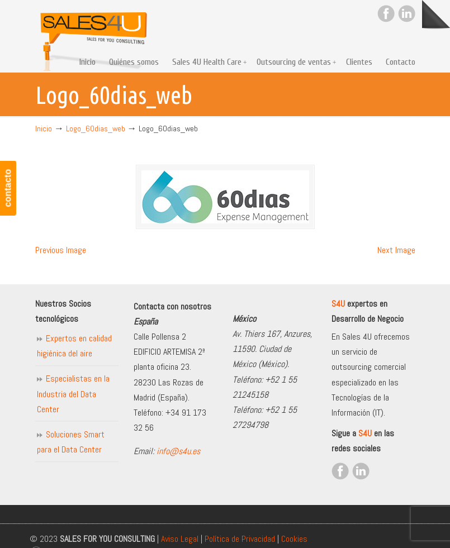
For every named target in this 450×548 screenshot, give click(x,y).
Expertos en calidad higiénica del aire (74, 345)
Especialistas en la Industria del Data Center (73, 393)
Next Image (396, 250)
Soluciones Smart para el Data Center (71, 441)
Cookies (294, 539)
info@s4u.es (178, 451)
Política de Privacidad (240, 539)
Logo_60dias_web (95, 128)
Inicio (43, 128)
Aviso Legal (179, 539)
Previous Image (60, 250)
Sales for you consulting (94, 37)
